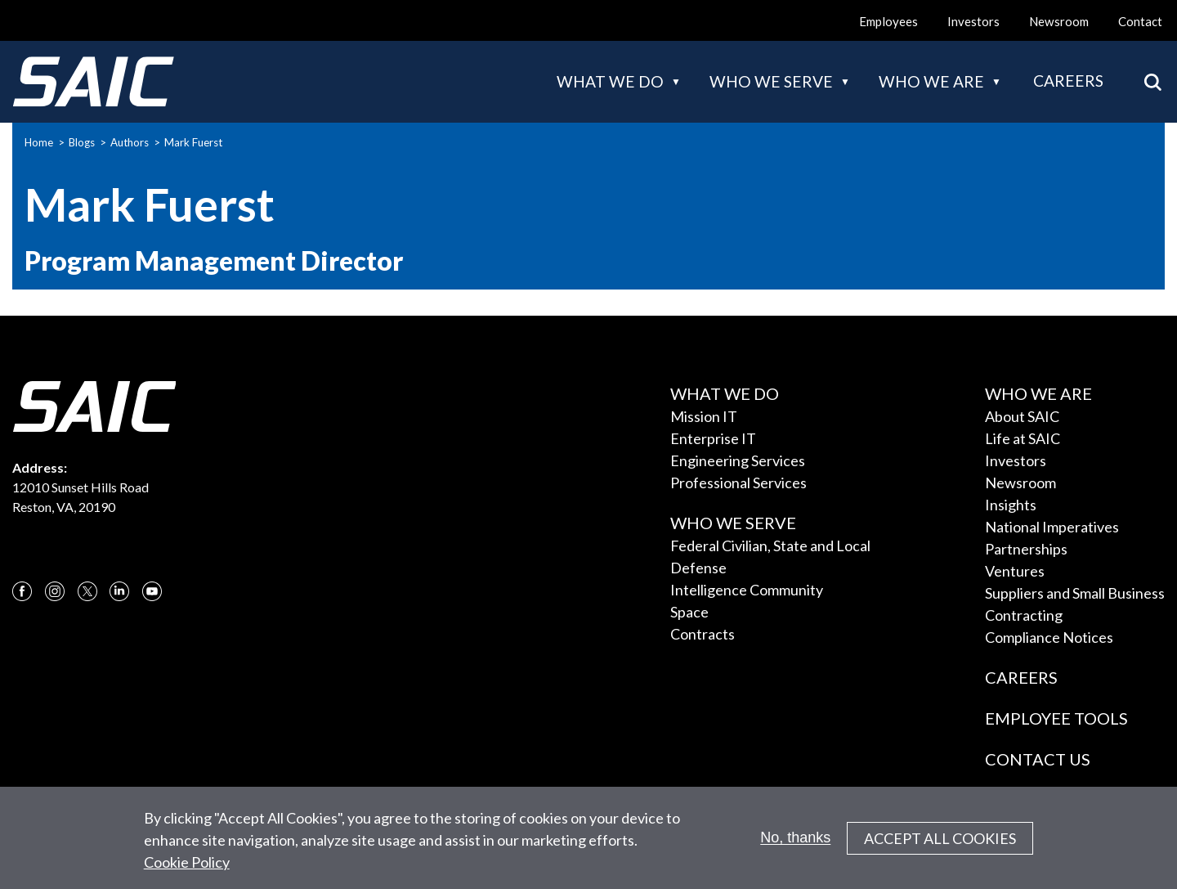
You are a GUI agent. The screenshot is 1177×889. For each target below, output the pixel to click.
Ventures (1015, 571)
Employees (888, 21)
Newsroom (1059, 21)
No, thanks (795, 846)
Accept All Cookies (940, 846)
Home (39, 142)
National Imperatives (1052, 527)
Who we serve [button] (771, 81)
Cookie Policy (187, 870)
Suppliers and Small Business (1075, 593)
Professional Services (738, 483)
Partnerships (1026, 549)
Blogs (82, 142)
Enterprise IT (713, 438)
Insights (1010, 505)
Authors (129, 142)
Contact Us (1037, 759)
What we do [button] (610, 81)
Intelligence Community (746, 590)
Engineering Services (737, 460)
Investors (973, 21)
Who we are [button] (931, 81)
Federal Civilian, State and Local (770, 546)
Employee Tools (1056, 718)
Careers (1068, 80)
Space (689, 612)
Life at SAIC (1022, 438)
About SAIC (1022, 416)
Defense (698, 568)
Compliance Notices (1049, 637)
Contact (1140, 21)
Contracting (1024, 615)
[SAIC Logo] (93, 81)
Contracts (702, 634)
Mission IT (703, 416)
